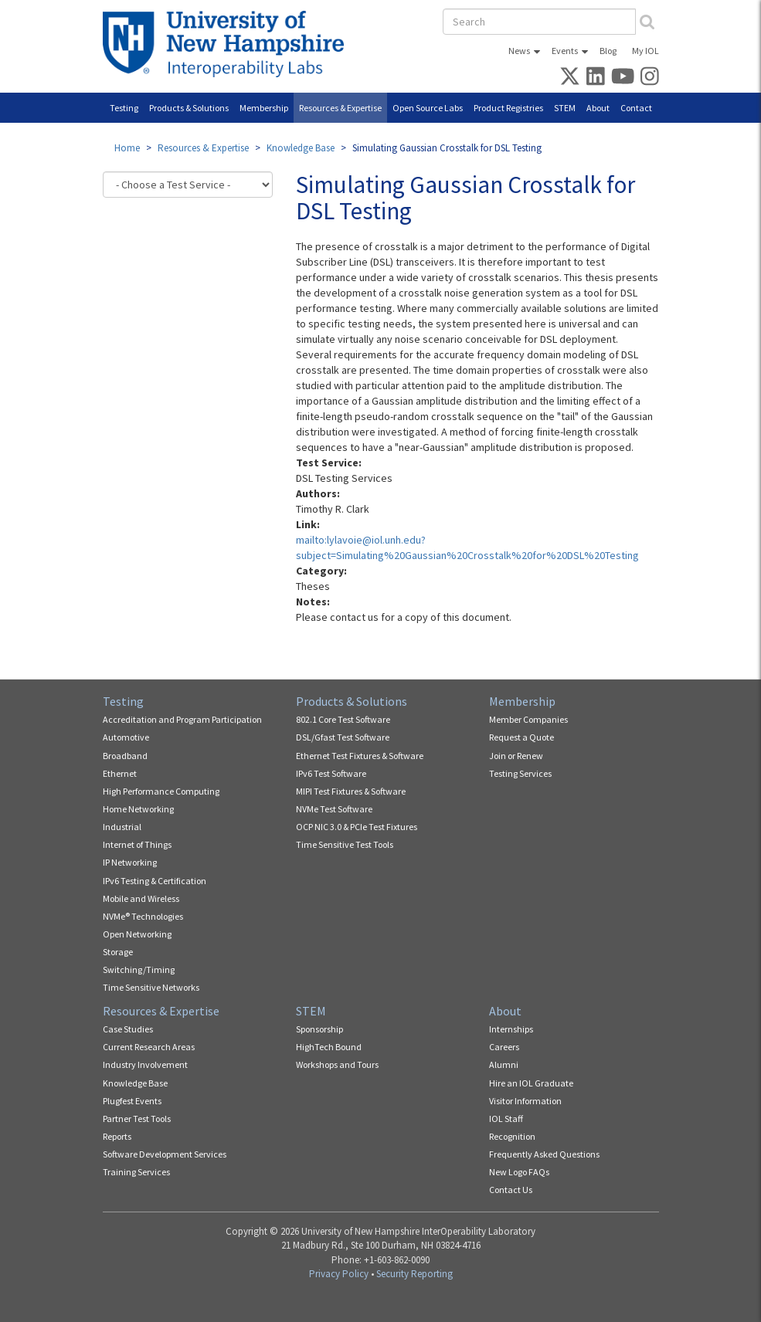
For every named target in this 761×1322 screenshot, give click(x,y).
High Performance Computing (161, 791)
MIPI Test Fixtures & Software (351, 791)
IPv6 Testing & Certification (154, 880)
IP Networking (130, 862)
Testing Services (520, 773)
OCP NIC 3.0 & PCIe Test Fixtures (356, 826)
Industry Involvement (145, 1064)
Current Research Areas (149, 1047)
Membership (264, 108)
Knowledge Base (301, 147)
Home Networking (138, 809)
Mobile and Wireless (141, 898)
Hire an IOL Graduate (531, 1083)
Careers (504, 1047)
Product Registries (508, 108)
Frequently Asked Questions (544, 1154)
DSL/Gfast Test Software (342, 737)
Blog (608, 50)
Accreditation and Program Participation (182, 719)
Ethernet (120, 773)
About (598, 108)
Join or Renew (516, 755)
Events (565, 50)
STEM (565, 108)
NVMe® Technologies (143, 916)
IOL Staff (506, 1118)
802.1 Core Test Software (343, 719)
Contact (636, 108)
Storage (118, 952)
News (519, 50)
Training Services (136, 1172)
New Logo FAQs (519, 1172)
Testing (124, 108)
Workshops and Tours (337, 1064)
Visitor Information (525, 1101)
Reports (117, 1136)
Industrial (122, 826)
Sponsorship (319, 1029)
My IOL (645, 50)
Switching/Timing (139, 969)
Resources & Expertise (340, 108)
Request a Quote (521, 737)
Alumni (503, 1064)
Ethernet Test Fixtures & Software (359, 755)
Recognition (512, 1136)
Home (127, 147)
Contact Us (510, 1189)
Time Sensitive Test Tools (344, 844)
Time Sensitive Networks (151, 987)
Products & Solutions (189, 108)
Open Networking (137, 934)
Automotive (126, 737)
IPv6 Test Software (331, 773)
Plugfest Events (132, 1101)
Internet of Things (137, 844)
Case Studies (128, 1029)
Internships (511, 1029)
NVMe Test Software (334, 809)
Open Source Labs (427, 108)
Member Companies (528, 719)
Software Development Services (164, 1154)
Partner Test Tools (137, 1118)
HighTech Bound (329, 1047)
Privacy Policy (339, 1273)
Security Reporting (414, 1273)
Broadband (125, 755)
